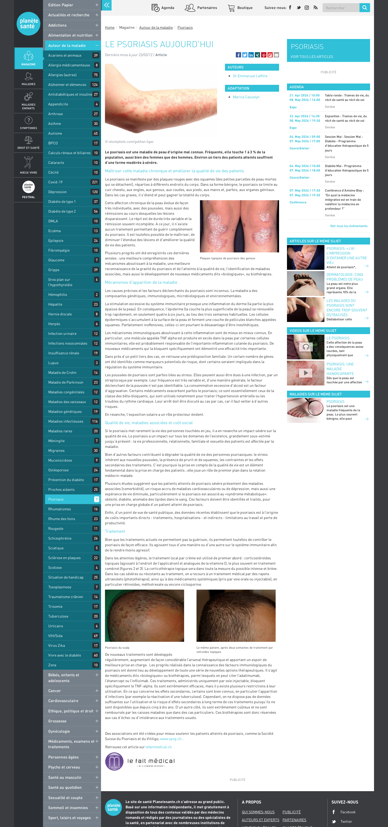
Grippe (53, 269)
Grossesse (57, 720)
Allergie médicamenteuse (69, 65)
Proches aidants (61, 489)
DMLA (53, 221)
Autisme (55, 133)
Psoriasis (56, 499)
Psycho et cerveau (64, 767)
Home (109, 27)
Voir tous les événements (348, 226)
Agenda (167, 7)
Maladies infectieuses (65, 421)
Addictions (57, 25)
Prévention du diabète (66, 479)
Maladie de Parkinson (65, 382)
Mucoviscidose (60, 460)
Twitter (342, 821)
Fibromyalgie (59, 250)
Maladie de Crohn (62, 372)
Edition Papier (60, 4)
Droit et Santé (28, 147)
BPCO (53, 143)
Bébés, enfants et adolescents (63, 677)
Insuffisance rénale (63, 353)
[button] (238, 54)
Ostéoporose (58, 470)
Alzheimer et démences (67, 84)
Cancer (54, 690)
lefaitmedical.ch (159, 747)
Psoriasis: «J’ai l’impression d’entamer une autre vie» (347, 255)
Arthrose (55, 113)
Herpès (54, 323)
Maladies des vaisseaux (67, 401)
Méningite (56, 440)
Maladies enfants (29, 106)
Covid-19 (55, 182)
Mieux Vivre (28, 172)
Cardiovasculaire (63, 700)
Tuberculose (58, 616)
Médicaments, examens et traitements (71, 744)
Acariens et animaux (65, 55)
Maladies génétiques (65, 411)
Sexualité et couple (65, 797)
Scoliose (55, 567)
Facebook (344, 812)
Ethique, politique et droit (70, 710)
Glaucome (56, 260)
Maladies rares (60, 431)
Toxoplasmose (59, 587)
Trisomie (55, 606)
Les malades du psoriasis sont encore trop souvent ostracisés (347, 307)
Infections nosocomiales (67, 343)
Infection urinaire (62, 333)
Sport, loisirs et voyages (69, 817)
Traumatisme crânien (65, 596)
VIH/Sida (55, 635)
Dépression (57, 191)
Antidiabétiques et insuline (70, 94)
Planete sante (28, 24)
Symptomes (28, 128)
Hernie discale (60, 314)
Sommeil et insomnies (68, 807)
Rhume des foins (61, 518)
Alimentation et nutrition (70, 35)
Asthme (54, 123)
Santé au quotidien (65, 787)
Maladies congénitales (66, 392)
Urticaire (55, 626)
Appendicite (58, 104)
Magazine (28, 64)
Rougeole (55, 528)
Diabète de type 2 (62, 211)
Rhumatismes (59, 509)
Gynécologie (59, 731)
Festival (28, 197)
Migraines (56, 450)
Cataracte (56, 162)
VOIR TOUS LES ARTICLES (312, 56)
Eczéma (54, 230)
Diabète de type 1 (62, 201)
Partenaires (207, 7)
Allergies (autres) (62, 74)
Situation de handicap (66, 577)
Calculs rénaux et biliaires (69, 152)
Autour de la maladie (67, 45)
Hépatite (55, 304)
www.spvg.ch (170, 738)
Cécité (53, 172)
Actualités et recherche (68, 14)
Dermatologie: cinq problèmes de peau (345, 276)
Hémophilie (57, 294)
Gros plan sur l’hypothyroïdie (60, 282)
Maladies (29, 84)
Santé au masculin (65, 777)
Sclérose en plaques (64, 557)
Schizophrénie (59, 538)
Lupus (53, 362)
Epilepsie (55, 240)
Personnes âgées (63, 757)
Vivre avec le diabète (64, 655)
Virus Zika (56, 645)
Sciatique (56, 548)
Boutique (245, 7)
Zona (52, 665)
